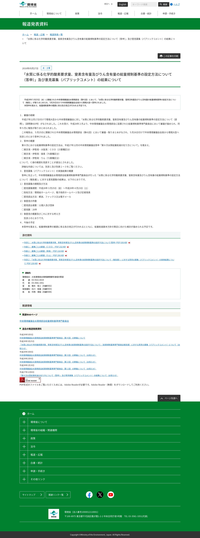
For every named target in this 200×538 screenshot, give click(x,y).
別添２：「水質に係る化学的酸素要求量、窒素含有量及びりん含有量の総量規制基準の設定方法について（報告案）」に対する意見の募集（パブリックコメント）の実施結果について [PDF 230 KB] (99, 261)
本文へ (107, 4)
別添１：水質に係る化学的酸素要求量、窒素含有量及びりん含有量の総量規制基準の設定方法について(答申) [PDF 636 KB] (75, 242)
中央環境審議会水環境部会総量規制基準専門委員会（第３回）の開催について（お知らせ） (58, 355)
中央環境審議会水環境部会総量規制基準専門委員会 (44, 321)
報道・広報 (39, 34)
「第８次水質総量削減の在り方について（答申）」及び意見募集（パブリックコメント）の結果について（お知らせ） (69, 375)
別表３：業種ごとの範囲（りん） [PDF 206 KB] (44, 255)
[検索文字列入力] (144, 4)
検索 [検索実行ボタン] (165, 4)
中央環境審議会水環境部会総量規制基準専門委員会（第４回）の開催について (52, 337)
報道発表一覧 (56, 34)
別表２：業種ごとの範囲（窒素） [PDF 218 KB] (44, 251)
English (122, 4)
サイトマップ (28, 494)
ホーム (31, 13)
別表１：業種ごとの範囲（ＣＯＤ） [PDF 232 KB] (45, 246)
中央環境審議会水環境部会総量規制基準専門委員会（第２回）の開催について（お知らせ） (58, 361)
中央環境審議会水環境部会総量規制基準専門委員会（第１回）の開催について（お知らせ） (58, 368)
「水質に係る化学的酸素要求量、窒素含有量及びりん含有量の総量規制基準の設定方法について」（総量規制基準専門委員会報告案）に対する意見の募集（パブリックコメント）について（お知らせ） (100, 346)
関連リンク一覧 (56, 494)
